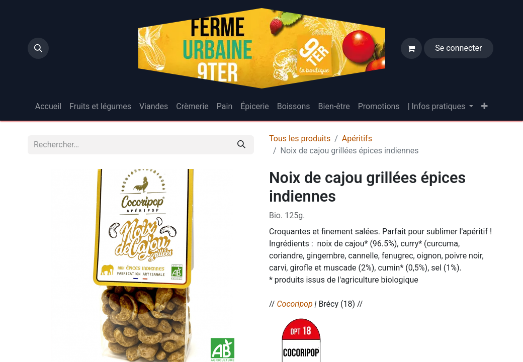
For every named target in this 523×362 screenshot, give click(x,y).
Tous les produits (299, 138)
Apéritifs (357, 138)
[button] (38, 48)
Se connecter (458, 48)
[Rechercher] (241, 144)
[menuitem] (48, 107)
